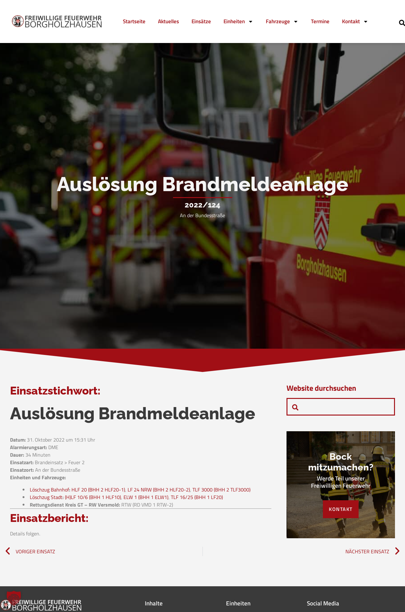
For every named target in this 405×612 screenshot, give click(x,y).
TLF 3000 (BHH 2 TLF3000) (221, 490)
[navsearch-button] (295, 406)
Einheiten (238, 21)
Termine (320, 21)
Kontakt (355, 21)
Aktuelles (168, 21)
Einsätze (201, 21)
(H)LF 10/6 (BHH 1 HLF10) (93, 497)
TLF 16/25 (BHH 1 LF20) (197, 497)
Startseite (134, 21)
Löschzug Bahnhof (49, 490)
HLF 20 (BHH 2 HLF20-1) (98, 490)
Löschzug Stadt (46, 497)
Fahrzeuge (282, 21)
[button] (14, 598)
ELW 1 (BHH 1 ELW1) (146, 497)
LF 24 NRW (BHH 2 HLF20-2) (159, 490)
